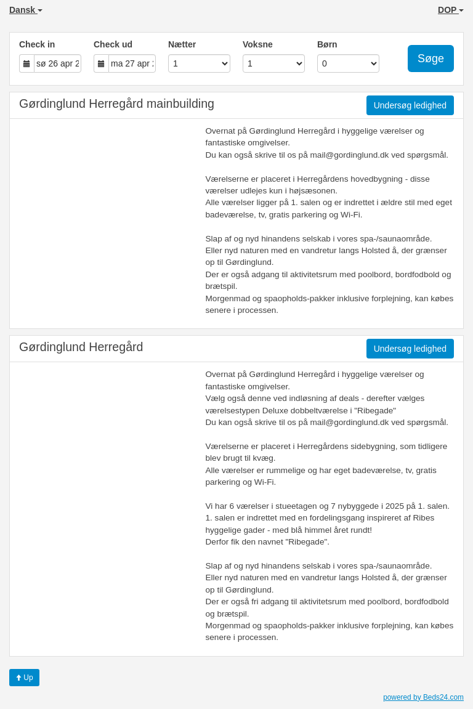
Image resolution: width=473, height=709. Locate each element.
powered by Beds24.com (423, 697)
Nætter (182, 44)
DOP (451, 10)
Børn (327, 44)
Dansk (25, 10)
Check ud (113, 44)
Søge (431, 58)
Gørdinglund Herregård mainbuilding (116, 103)
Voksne (258, 44)
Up (24, 677)
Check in (37, 44)
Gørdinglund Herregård (81, 347)
